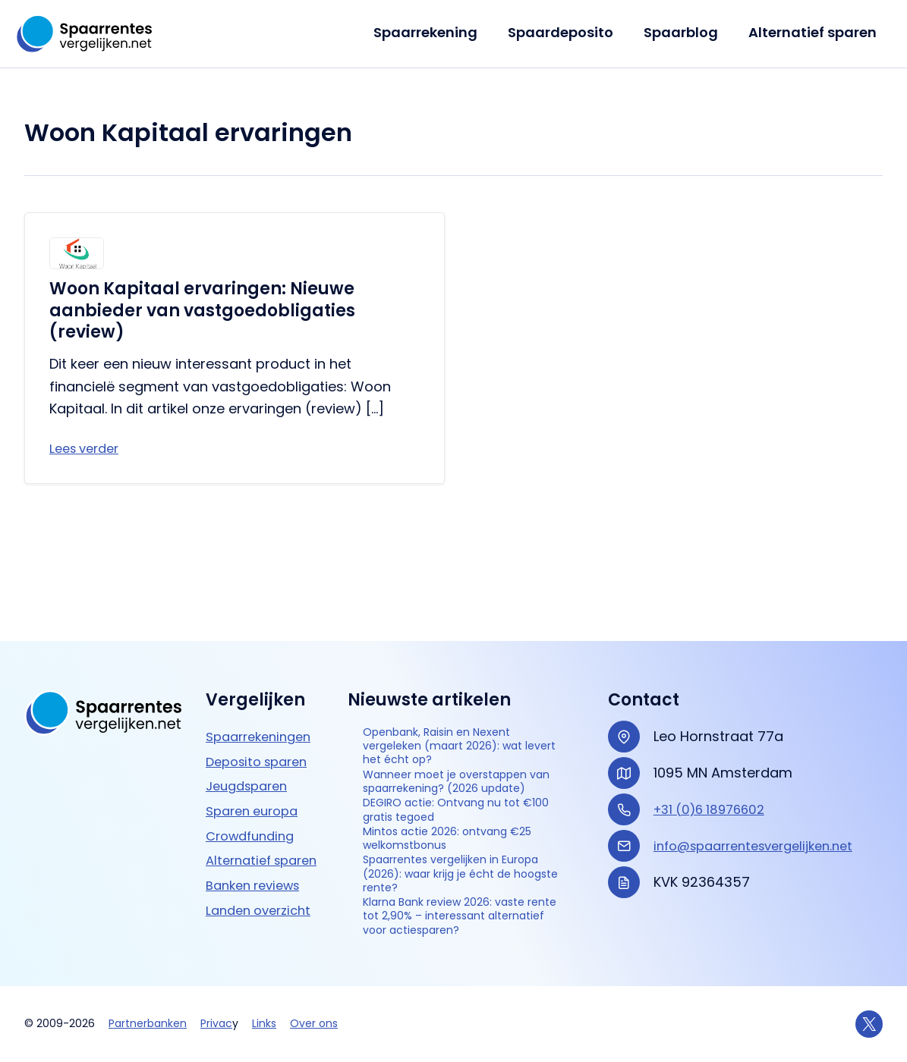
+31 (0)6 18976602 (714, 702)
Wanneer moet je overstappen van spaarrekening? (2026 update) (437, 707)
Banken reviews (258, 800)
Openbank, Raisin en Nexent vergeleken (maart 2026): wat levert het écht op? (464, 644)
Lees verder (88, 449)
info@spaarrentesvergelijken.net (762, 738)
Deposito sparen (262, 654)
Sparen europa (256, 703)
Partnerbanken (148, 1024)
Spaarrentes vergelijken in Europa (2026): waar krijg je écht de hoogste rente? (456, 839)
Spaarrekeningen (263, 629)
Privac (216, 1024)
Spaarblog (685, 32)
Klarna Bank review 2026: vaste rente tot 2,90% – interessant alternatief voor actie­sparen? (456, 902)
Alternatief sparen (814, 32)
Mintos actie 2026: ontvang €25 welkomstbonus (454, 796)
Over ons (314, 1024)
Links (264, 1024)
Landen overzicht (263, 825)
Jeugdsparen (251, 679)
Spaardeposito (568, 32)
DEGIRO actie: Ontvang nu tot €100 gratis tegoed (461, 760)
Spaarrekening (436, 32)
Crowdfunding (254, 728)
